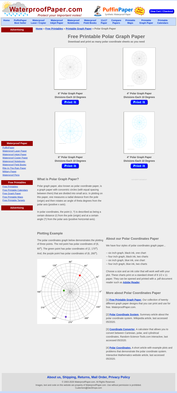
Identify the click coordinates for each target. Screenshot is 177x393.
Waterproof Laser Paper (14, 151)
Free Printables (10, 186)
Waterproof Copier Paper (15, 157)
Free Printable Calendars (15, 190)
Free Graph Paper (11, 193)
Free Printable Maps (12, 197)
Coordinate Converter (122, 329)
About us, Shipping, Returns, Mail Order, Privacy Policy (88, 377)
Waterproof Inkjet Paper (14, 154)
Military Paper (9, 171)
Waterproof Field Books (14, 164)
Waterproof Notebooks (13, 161)
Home (39, 28)
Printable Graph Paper (79, 28)
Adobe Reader (131, 282)
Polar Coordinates (120, 347)
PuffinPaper (8, 147)
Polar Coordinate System (124, 314)
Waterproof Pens (10, 175)
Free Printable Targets (13, 200)
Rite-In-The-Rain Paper (14, 168)
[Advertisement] (17, 85)
